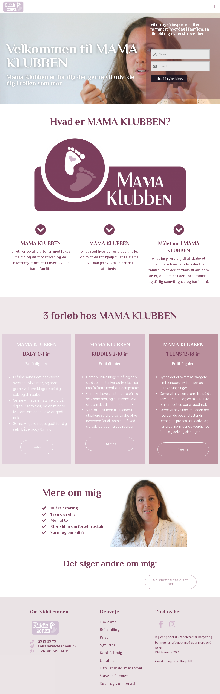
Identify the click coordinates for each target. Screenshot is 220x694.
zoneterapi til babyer (193, 637)
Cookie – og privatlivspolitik (174, 661)
